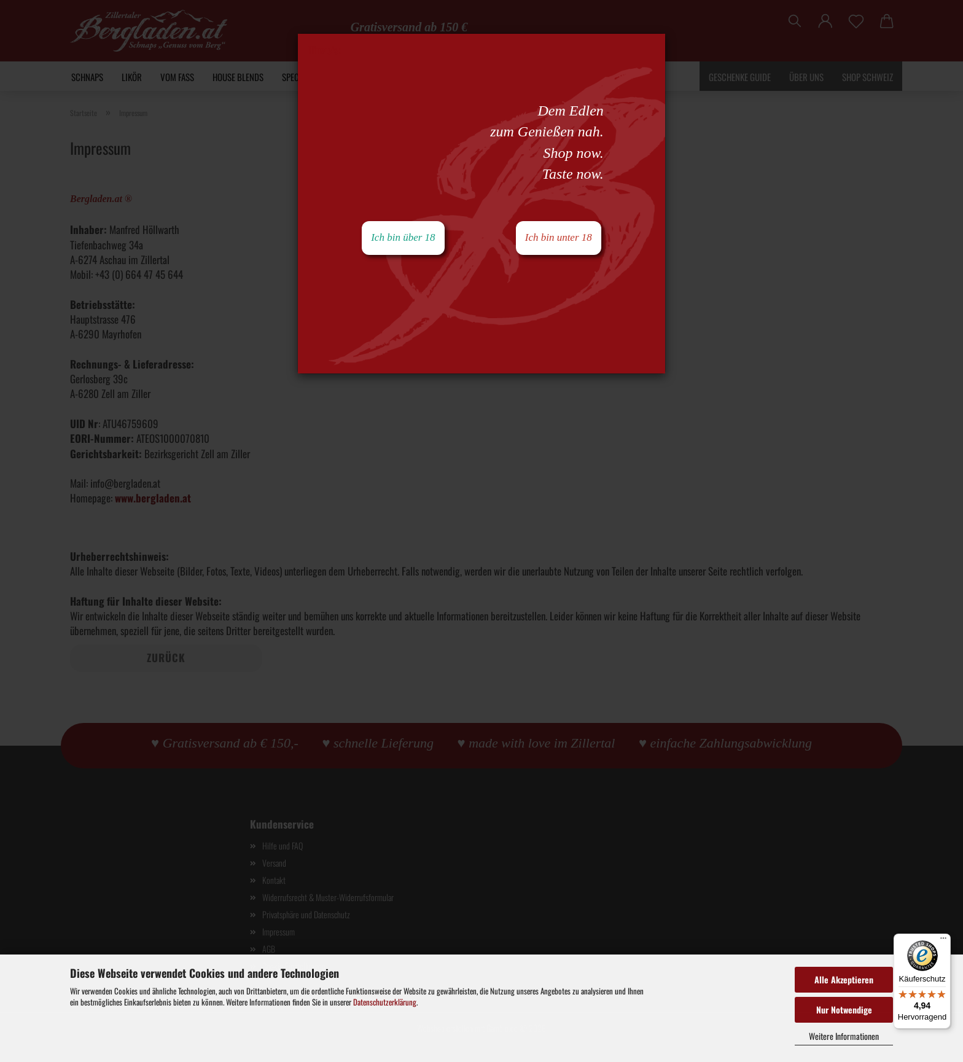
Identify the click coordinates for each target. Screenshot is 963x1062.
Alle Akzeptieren (843, 979)
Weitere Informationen (844, 1035)
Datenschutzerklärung (384, 1002)
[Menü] (943, 941)
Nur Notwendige (844, 1009)
